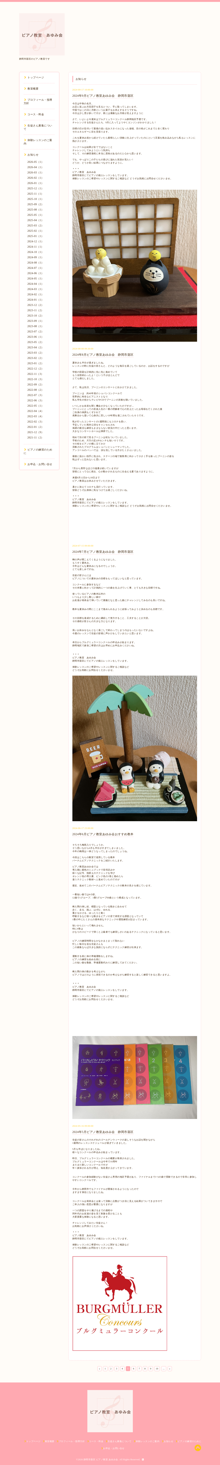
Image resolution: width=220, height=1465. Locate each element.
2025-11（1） (35, 193)
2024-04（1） (35, 283)
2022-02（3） (35, 421)
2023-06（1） (35, 336)
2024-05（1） (35, 278)
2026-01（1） (35, 183)
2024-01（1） (35, 299)
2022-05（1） (35, 405)
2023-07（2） (35, 331)
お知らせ (31, 154)
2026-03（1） (35, 172)
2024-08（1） (35, 262)
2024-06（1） (35, 273)
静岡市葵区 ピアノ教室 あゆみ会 (101, 1459)
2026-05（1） (35, 162)
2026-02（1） (35, 177)
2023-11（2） (35, 310)
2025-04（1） (35, 220)
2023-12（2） (35, 305)
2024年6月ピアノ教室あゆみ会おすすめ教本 (103, 834)
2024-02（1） (35, 294)
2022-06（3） (35, 400)
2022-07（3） (35, 395)
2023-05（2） (35, 342)
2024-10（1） (35, 252)
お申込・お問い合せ (38, 464)
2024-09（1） (35, 257)
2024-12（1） (35, 241)
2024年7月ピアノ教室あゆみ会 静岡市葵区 (103, 551)
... (164, 1368)
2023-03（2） (35, 352)
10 (157, 1368)
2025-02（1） (35, 230)
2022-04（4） (35, 411)
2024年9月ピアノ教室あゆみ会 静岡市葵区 (103, 95)
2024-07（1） (35, 268)
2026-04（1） (35, 167)
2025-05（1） (35, 215)
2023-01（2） (35, 363)
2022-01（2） (35, 427)
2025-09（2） (35, 204)
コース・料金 (34, 114)
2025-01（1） (35, 236)
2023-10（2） (35, 315)
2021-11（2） (35, 437)
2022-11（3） (35, 374)
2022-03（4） (35, 416)
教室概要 (31, 88)
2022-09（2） (35, 384)
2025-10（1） (35, 199)
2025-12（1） (35, 188)
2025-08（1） (35, 209)
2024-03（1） (35, 289)
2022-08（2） (35, 389)
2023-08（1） (35, 326)
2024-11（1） (35, 246)
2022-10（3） (35, 379)
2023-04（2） (35, 347)
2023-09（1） (35, 321)
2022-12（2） (35, 368)
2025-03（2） (35, 225)
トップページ (34, 77)
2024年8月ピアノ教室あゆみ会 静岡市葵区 (103, 354)
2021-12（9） (35, 432)
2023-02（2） (35, 358)
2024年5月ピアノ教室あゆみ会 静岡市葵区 (103, 1132)
